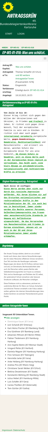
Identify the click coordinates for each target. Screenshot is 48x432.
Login (20, 34)
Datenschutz (19, 430)
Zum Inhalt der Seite (11, 6)
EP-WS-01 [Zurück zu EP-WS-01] (14, 47)
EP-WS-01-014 (37, 90)
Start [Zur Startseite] (8, 34)
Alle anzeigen (12, 318)
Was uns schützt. (23, 66)
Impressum (7, 430)
